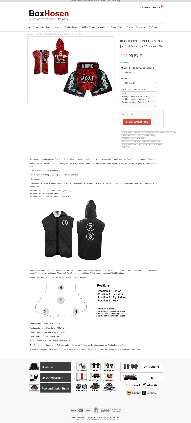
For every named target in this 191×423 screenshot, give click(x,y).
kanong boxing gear (129, 135)
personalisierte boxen (130, 141)
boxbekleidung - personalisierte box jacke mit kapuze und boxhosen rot (148, 132)
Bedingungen (92, 417)
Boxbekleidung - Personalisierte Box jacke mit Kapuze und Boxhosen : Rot (58, 34)
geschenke (126, 147)
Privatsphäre (82, 417)
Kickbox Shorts (88, 27)
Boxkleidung (102, 27)
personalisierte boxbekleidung (150, 144)
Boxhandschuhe (72, 27)
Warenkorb (146, 7)
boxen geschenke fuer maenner (133, 138)
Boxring (130, 27)
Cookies (101, 417)
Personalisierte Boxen (42, 27)
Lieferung (73, 417)
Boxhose (58, 27)
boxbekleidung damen (129, 144)
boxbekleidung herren (146, 135)
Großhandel (154, 27)
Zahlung (108, 417)
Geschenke (141, 27)
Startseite (30, 34)
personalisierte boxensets (150, 141)
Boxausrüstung (117, 27)
